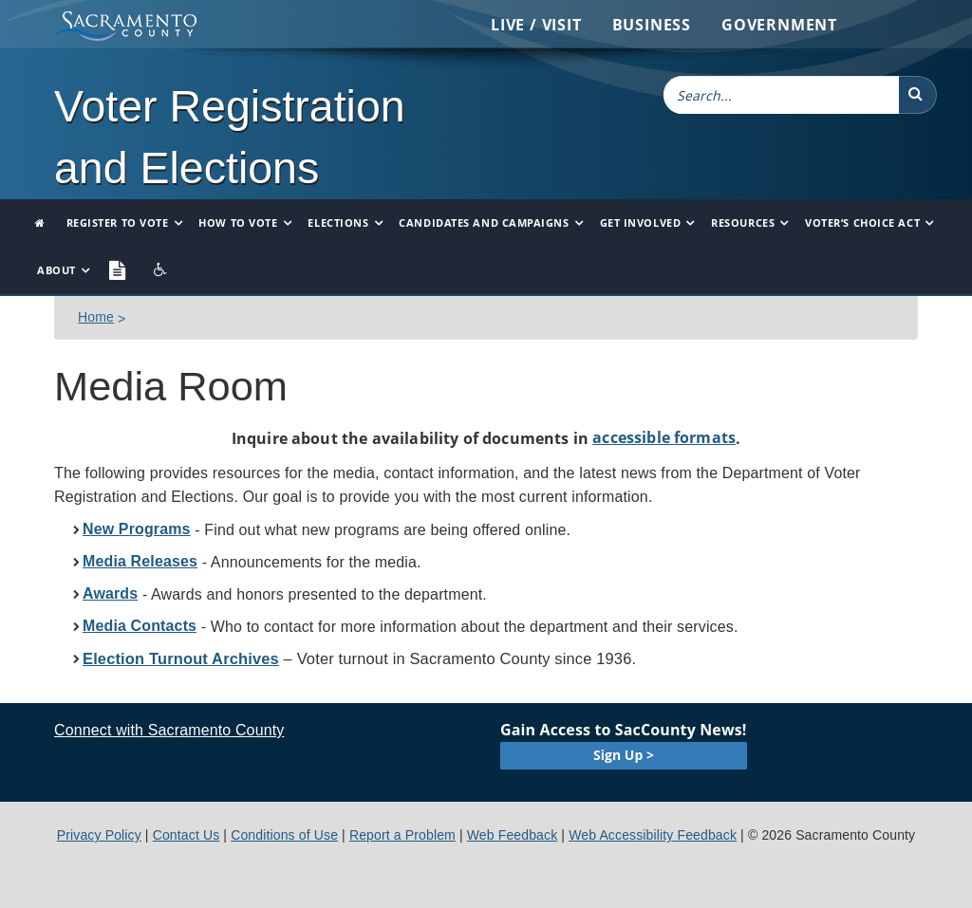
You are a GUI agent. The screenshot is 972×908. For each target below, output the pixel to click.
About (56, 270)
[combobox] (781, 95)
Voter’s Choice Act (862, 222)
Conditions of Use (284, 835)
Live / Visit (536, 24)
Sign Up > (623, 755)
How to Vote (237, 222)
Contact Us (186, 835)
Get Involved (641, 222)
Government (779, 24)
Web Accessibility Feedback (653, 835)
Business (651, 24)
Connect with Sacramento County (169, 730)
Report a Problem (402, 835)
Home (96, 316)
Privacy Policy (99, 835)
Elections (338, 222)
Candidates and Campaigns (484, 222)
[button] (918, 95)
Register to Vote (117, 222)
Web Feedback (512, 835)
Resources (743, 222)
